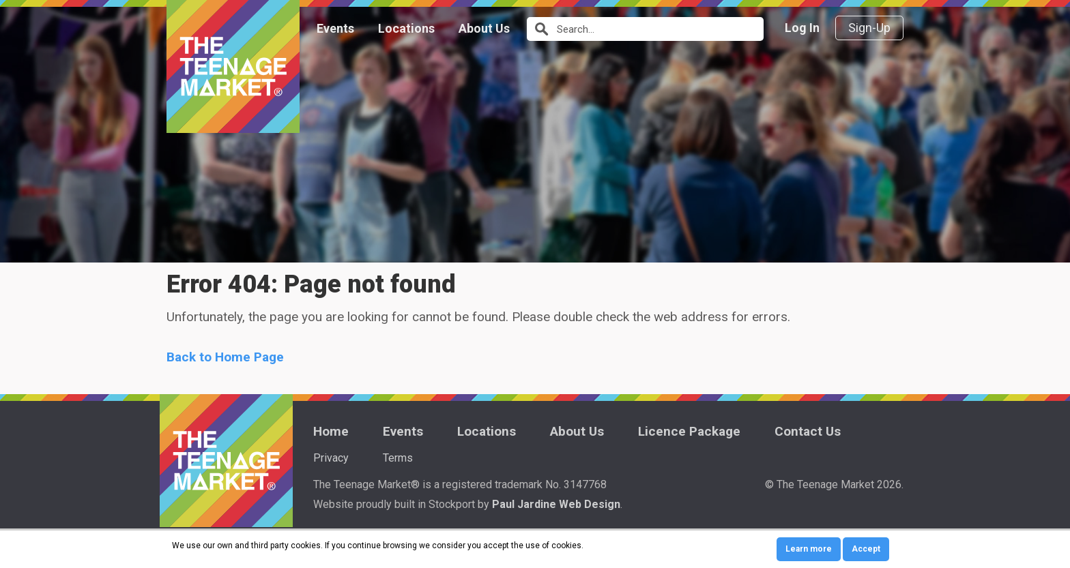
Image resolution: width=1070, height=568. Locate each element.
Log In (802, 27)
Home (331, 431)
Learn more (808, 549)
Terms (398, 457)
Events (335, 28)
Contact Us (808, 431)
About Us (484, 28)
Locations (406, 28)
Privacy (331, 457)
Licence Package (689, 431)
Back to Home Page (225, 357)
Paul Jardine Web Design (556, 504)
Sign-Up (869, 27)
